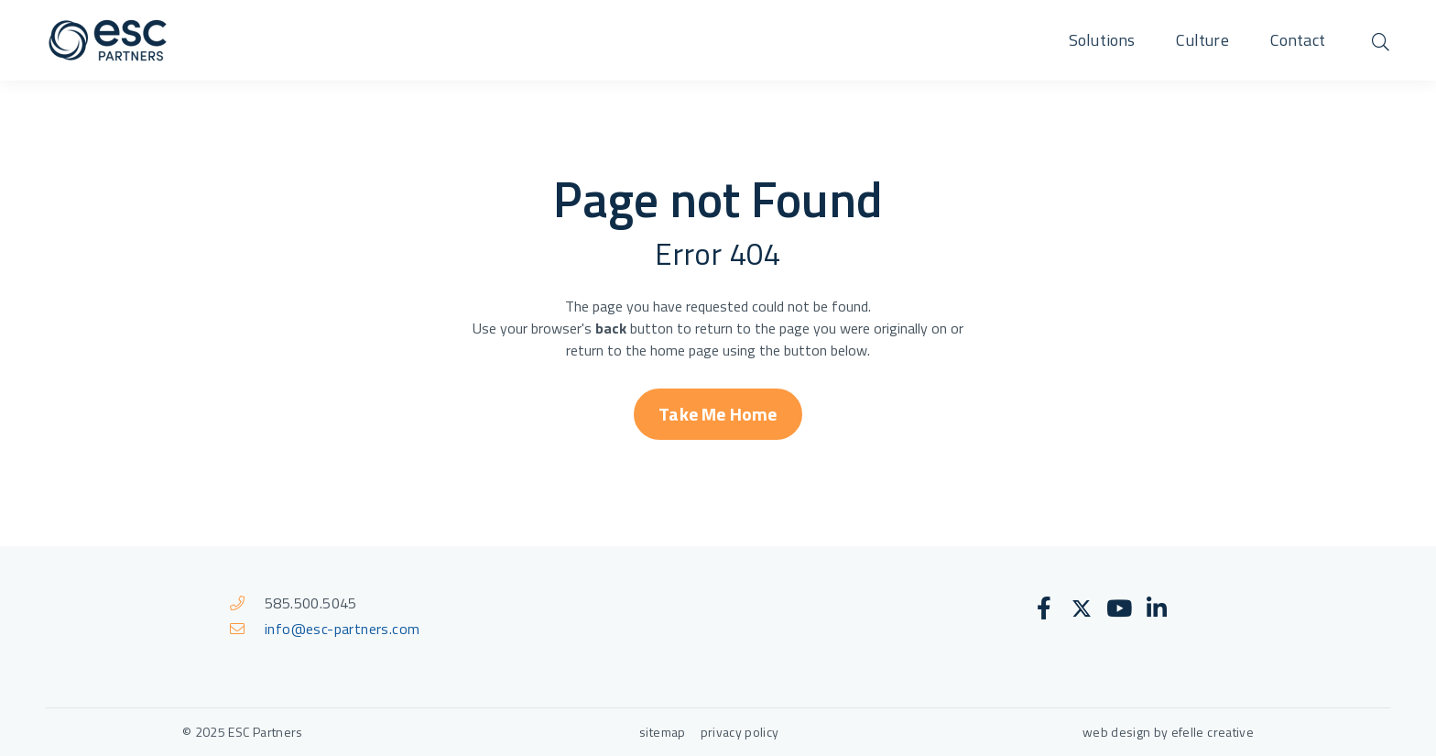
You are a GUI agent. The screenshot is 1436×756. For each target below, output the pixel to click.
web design (1116, 731)
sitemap (662, 731)
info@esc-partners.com (342, 629)
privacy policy (741, 731)
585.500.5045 (311, 603)
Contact (1297, 39)
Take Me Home (717, 414)
